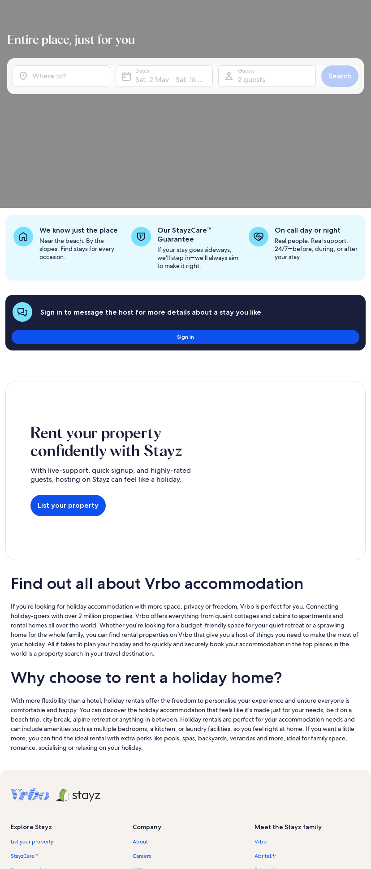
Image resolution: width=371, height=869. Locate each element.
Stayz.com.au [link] (270, 768)
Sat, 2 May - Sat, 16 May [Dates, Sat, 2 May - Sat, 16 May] (173, 93)
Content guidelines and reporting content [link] (183, 811)
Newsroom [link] (146, 753)
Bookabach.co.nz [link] (275, 753)
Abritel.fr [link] (265, 725)
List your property (68, 386)
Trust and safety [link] (29, 739)
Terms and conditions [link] (159, 768)
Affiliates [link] (143, 739)
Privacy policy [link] (149, 782)
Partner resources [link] (32, 753)
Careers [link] (142, 725)
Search (336, 89)
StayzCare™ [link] (24, 725)
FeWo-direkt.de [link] (274, 739)
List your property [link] (32, 710)
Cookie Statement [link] (155, 796)
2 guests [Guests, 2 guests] (250, 93)
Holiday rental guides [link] (37, 768)
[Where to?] (63, 89)
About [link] (140, 710)
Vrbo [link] (261, 710)
